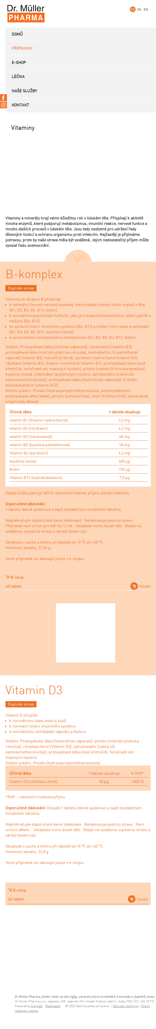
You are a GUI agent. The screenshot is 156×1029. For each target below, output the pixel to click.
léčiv (74, 996)
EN (146, 9)
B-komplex (33, 274)
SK (139, 9)
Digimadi (36, 1006)
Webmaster (53, 1006)
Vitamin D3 (34, 691)
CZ (133, 9)
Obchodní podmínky (126, 1006)
